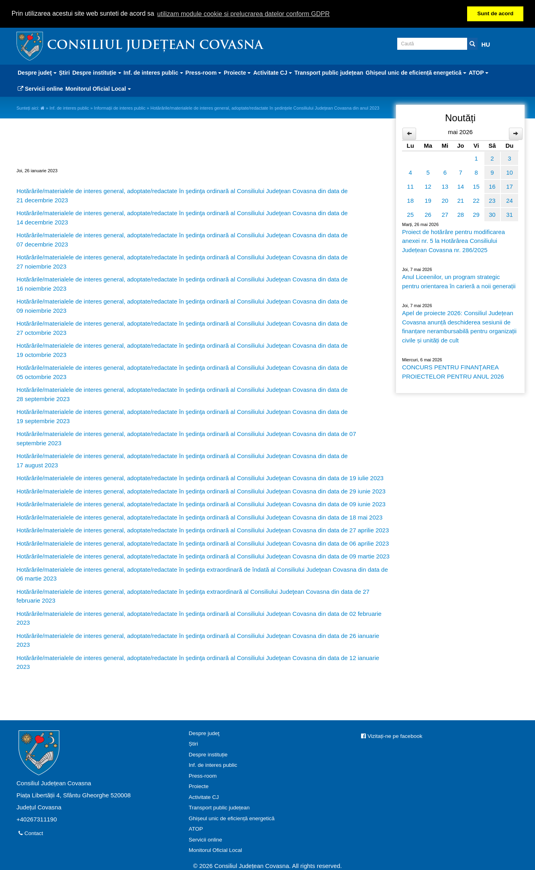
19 (428, 200)
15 (476, 186)
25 (410, 214)
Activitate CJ (204, 796)
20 (445, 200)
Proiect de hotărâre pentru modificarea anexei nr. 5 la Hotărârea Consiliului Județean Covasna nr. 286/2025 (453, 240)
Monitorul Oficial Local (215, 850)
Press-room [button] (204, 72)
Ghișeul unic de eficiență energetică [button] (416, 72)
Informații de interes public (119, 107)
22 (476, 200)
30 (492, 214)
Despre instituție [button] (96, 72)
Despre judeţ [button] (37, 72)
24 (509, 200)
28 (460, 214)
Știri (64, 72)
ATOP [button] (478, 72)
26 (428, 214)
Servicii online (40, 88)
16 (492, 186)
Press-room (203, 775)
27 (445, 214)
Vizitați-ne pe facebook (391, 735)
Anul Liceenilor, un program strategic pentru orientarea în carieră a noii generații (459, 281)
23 (492, 200)
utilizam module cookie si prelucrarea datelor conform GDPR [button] (243, 13)
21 (460, 200)
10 (509, 172)
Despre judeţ (204, 732)
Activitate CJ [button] (272, 72)
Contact (30, 832)
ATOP (196, 828)
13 (445, 186)
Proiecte (199, 786)
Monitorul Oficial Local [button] (98, 88)
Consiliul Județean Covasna (155, 45)
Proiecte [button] (237, 72)
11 (410, 186)
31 (509, 214)
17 (509, 186)
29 (476, 214)
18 (410, 200)
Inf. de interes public (69, 107)
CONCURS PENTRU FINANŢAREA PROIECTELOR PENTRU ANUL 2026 (453, 371)
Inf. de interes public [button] (153, 72)
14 (460, 186)
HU (486, 44)
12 (428, 186)
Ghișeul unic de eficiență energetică (232, 818)
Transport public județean (328, 72)
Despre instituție (208, 754)
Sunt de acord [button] (495, 13)
